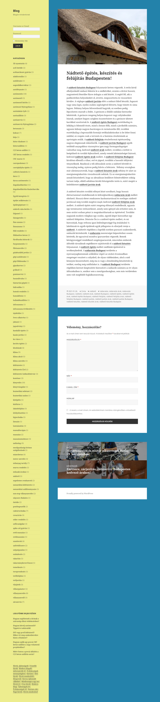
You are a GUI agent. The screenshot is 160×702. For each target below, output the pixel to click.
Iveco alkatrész (19, 317)
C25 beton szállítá (20, 150)
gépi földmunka (19, 261)
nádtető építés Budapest (81, 296)
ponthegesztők (19, 506)
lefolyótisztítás (19, 413)
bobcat (16, 133)
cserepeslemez (19, 163)
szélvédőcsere (19, 545)
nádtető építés (116, 294)
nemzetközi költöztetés (22, 485)
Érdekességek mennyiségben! (25, 672)
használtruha (18, 278)
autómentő (17, 98)
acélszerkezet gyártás (22, 72)
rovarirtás (17, 515)
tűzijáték (16, 584)
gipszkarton (18, 265)
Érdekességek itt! (20, 689)
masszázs (17, 434)
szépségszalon (19, 550)
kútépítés (17, 400)
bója (15, 137)
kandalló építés (19, 330)
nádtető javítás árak (103, 299)
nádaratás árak (115, 291)
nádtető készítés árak (90, 301)
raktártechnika (19, 511)
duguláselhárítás (20, 185)
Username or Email (21, 26)
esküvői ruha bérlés (21, 209)
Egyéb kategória (19, 196)
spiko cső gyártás (20, 528)
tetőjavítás (17, 580)
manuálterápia (19, 430)
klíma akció (17, 356)
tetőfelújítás (18, 576)
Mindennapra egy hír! (30, 681)
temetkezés (17, 567)
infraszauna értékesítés (22, 309)
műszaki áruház (19, 472)
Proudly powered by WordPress (80, 493)
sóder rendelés (19, 519)
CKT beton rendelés (21, 154)
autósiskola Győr (20, 111)
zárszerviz (17, 602)
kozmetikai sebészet (21, 391)
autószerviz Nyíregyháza (23, 124)
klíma (15, 352)
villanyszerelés (19, 593)
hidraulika (17, 287)
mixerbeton (18, 454)
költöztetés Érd (19, 369)
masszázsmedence (20, 439)
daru (15, 176)
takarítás (16, 558)
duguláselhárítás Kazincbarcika (26, 189)
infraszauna (18, 304)
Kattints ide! (33, 689)
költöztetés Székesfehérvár (24, 374)
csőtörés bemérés (20, 172)
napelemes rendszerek (22, 480)
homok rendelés (19, 291)
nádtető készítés (73, 301)
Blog (16, 11)
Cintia (83, 291)
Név (69, 376)
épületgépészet (19, 205)
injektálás (17, 313)
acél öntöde (18, 68)
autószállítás (18, 115)
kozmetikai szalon (20, 395)
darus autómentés (20, 180)
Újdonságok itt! (24, 686)
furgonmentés (19, 244)
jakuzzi (16, 322)
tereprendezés (19, 571)
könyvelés (17, 382)
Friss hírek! (26, 684)
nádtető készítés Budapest (110, 301)
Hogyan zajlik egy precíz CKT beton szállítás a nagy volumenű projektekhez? (26, 644)
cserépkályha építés (21, 167)
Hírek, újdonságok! (21, 666)
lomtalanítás (18, 426)
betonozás (17, 128)
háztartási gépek (20, 283)
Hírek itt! (17, 684)
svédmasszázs (18, 537)
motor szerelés (19, 459)
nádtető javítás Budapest (122, 299)
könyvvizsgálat (19, 387)
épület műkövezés (20, 200)
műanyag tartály (20, 463)
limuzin (16, 421)
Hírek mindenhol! (30, 692)
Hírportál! (17, 679)
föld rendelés (18, 231)
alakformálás (18, 76)
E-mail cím (73, 387)
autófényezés (18, 89)
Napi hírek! (17, 692)
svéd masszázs (19, 532)
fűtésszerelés (18, 248)
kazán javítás (18, 335)
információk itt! (19, 671)
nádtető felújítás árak (115, 296)
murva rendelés (19, 467)
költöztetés (17, 365)
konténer (17, 378)
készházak (17, 348)
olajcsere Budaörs (20, 498)
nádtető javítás (88, 299)
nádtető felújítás (99, 296)
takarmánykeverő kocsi (22, 563)
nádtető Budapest (101, 294)
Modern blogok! (25, 668)
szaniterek (17, 541)
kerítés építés (18, 343)
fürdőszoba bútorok (21, 239)
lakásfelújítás (18, 408)
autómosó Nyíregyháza (22, 107)
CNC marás (17, 159)
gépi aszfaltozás (19, 257)
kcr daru (16, 339)
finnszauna (17, 226)
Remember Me (21, 41)
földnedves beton (20, 235)
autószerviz (18, 120)
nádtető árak (88, 294)
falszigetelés (18, 218)
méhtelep (17, 443)
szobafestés (17, 554)
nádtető (16, 476)
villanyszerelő (19, 597)
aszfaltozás (17, 81)
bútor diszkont (19, 141)
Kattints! (30, 673)
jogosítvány (17, 326)
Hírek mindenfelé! (26, 676)
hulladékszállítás (20, 300)
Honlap (70, 398)
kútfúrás (16, 404)
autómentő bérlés (20, 102)
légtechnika (18, 417)
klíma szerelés (19, 361)
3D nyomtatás (18, 63)
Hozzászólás (74, 339)
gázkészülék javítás (21, 252)
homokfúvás (18, 296)
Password (17, 33)
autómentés (18, 94)
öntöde (16, 502)
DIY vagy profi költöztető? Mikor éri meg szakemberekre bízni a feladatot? (25, 635)
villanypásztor (19, 589)
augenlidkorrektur (21, 85)
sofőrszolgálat (19, 524)
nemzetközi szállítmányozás (24, 489)
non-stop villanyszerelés (23, 493)
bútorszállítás (18, 146)
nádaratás (104, 291)
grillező (16, 270)
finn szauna (18, 222)
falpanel (16, 213)
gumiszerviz (18, 274)
